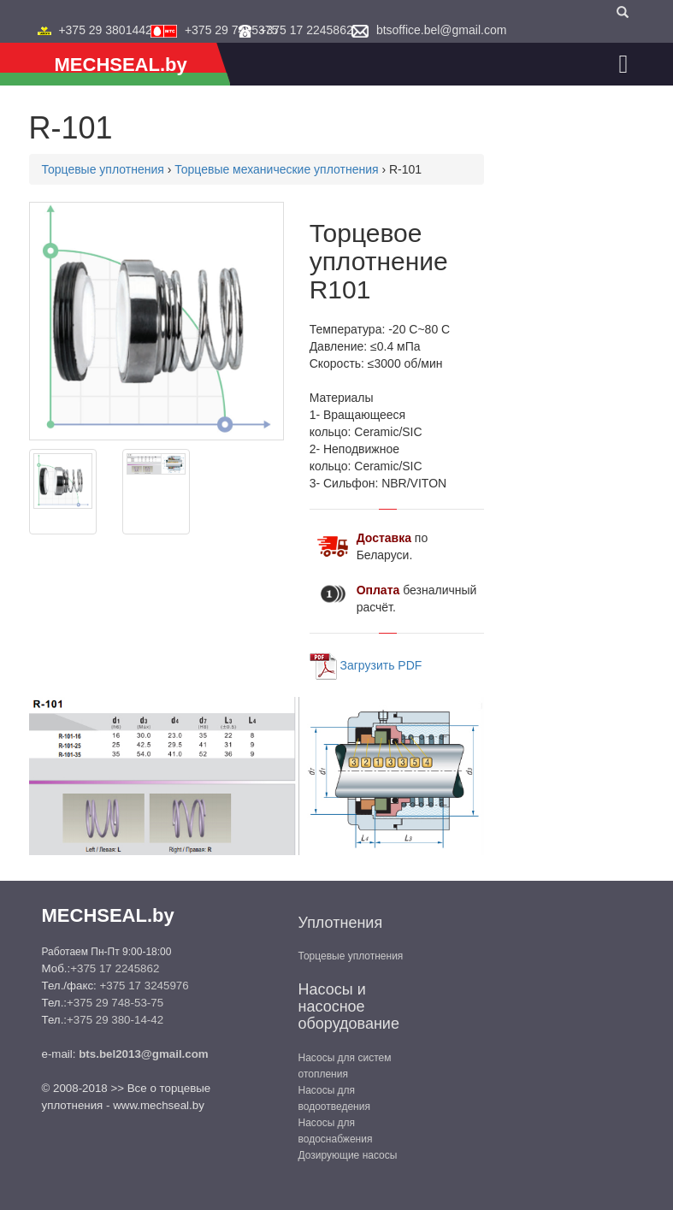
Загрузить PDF (381, 664)
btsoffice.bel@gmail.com (441, 30)
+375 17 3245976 (143, 985)
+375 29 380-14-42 (115, 1019)
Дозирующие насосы (348, 1155)
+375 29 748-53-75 (115, 1002)
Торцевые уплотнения (103, 169)
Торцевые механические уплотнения (276, 169)
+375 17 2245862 (305, 30)
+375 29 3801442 (104, 30)
